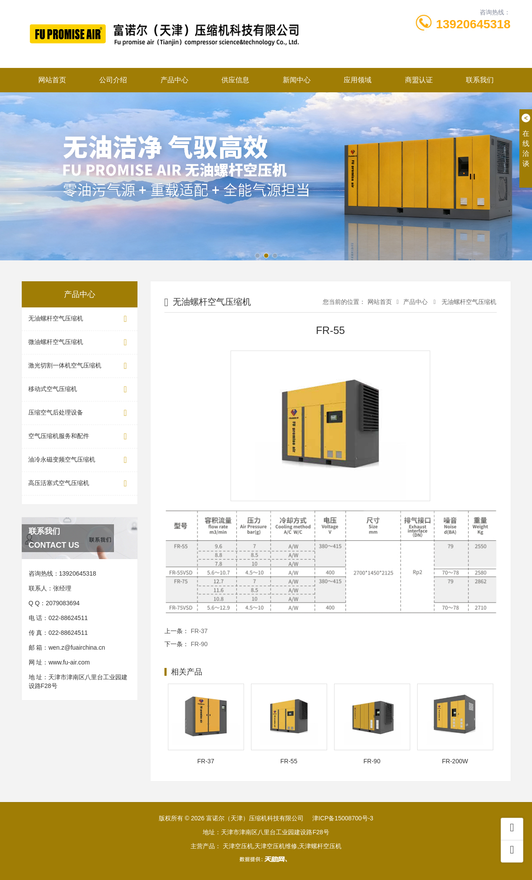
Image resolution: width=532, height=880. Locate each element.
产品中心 (174, 80)
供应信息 (235, 80)
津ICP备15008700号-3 (342, 818)
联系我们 (480, 80)
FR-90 (199, 644)
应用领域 (357, 80)
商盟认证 (419, 80)
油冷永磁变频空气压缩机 (79, 460)
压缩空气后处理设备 (79, 413)
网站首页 (52, 80)
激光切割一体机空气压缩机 (79, 366)
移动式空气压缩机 (79, 389)
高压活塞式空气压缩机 (79, 484)
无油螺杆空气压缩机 (79, 319)
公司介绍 (113, 80)
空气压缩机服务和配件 (79, 437)
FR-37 (199, 630)
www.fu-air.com (69, 662)
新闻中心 (297, 80)
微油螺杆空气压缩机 (79, 342)
